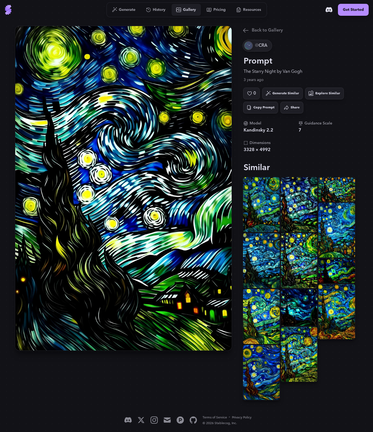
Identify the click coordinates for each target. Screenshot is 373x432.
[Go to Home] (8, 10)
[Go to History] (156, 10)
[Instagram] (154, 420)
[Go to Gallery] (186, 10)
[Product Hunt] (180, 420)
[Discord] (329, 9)
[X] (141, 420)
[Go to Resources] (248, 10)
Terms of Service (215, 417)
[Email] (167, 420)
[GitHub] (193, 420)
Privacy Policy (241, 417)
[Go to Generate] (124, 10)
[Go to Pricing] (216, 10)
